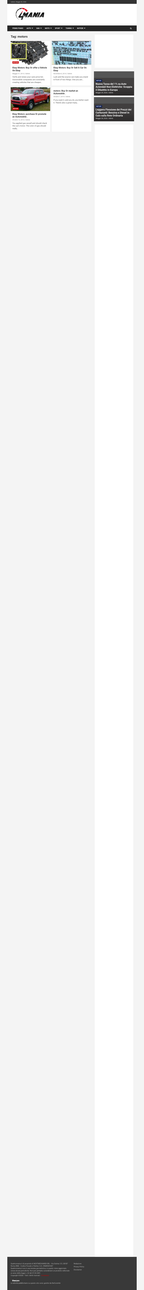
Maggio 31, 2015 (18, 73)
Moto (47, 28)
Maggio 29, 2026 (101, 93)
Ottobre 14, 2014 (18, 120)
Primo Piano (17, 28)
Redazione (77, 1264)
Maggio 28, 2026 (101, 118)
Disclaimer (78, 1270)
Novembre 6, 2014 (59, 73)
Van (38, 28)
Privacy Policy (79, 1267)
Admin (27, 73)
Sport (57, 28)
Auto (29, 28)
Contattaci (45, 1275)
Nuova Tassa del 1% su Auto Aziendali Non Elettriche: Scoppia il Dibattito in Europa (114, 86)
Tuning (69, 28)
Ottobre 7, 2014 (58, 96)
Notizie (80, 28)
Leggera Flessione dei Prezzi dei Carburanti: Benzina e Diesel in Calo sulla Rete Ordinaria (113, 112)
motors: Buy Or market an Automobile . (65, 92)
